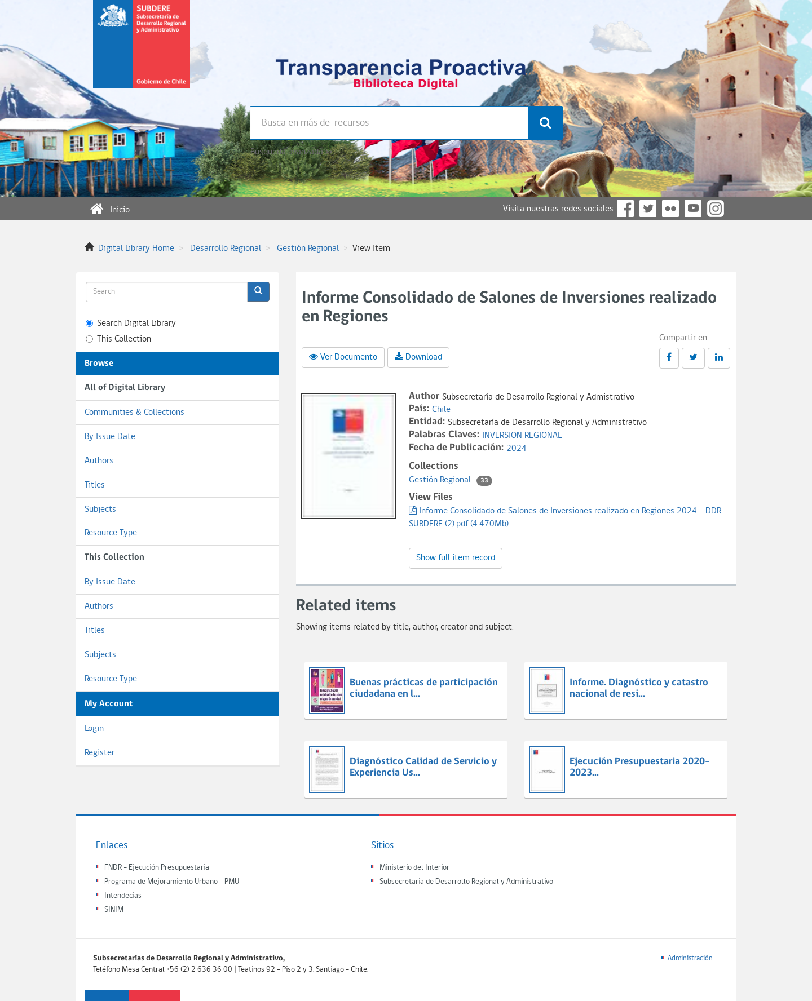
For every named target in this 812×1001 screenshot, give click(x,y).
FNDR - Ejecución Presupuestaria (156, 867)
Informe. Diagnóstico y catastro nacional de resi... (639, 688)
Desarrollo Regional (225, 248)
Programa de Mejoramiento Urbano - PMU (171, 882)
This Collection (118, 339)
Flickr (670, 208)
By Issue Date (110, 436)
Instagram (715, 208)
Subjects (100, 509)
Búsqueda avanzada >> (291, 152)
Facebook (625, 208)
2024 (516, 448)
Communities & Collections (134, 412)
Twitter (647, 208)
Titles (95, 485)
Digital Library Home (136, 248)
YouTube (693, 208)
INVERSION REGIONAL (522, 435)
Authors (99, 461)
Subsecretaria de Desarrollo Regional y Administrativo (466, 882)
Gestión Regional (308, 248)
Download (418, 357)
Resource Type (111, 533)
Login (94, 728)
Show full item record (455, 557)
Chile (441, 409)
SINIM (113, 910)
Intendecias (123, 896)
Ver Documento (343, 357)
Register (99, 753)
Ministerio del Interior (414, 867)
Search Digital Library (131, 323)
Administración (690, 958)
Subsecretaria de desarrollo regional (141, 53)
